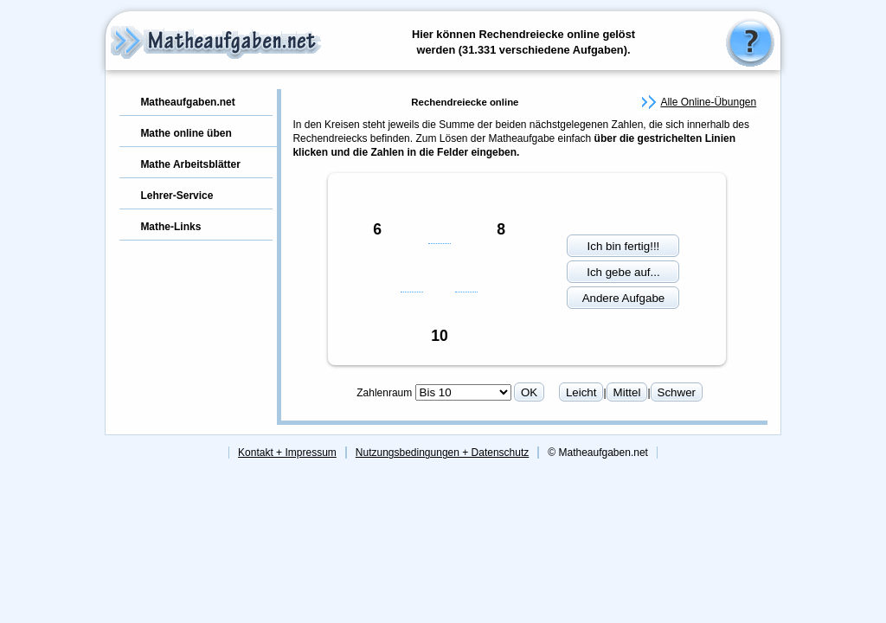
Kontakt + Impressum (287, 452)
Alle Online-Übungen (708, 102)
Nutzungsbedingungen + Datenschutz (442, 452)
